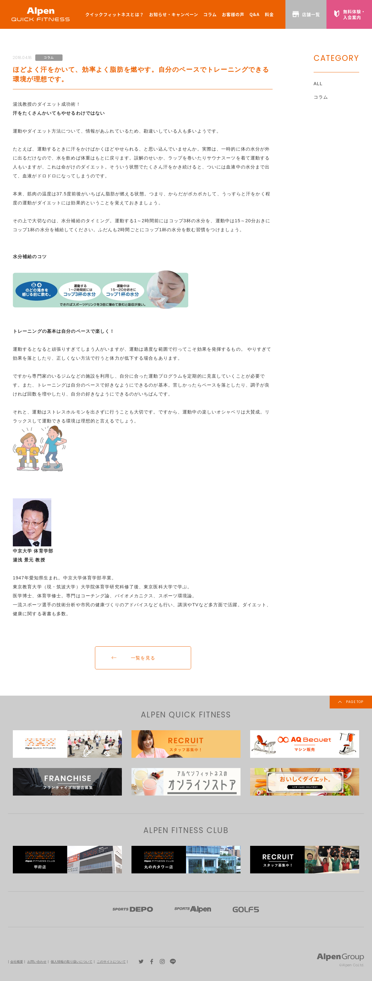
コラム (210, 14)
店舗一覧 (306, 14)
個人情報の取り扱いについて (71, 961)
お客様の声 (233, 14)
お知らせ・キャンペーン (173, 14)
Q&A (254, 14)
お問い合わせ (36, 961)
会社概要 (16, 961)
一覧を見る (143, 657)
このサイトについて (111, 961)
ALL (318, 83)
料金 (269, 14)
